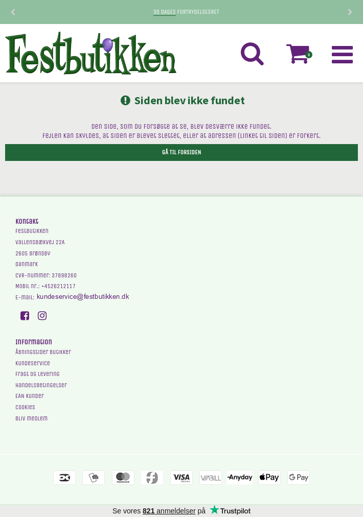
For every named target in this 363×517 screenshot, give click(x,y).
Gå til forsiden (181, 152)
